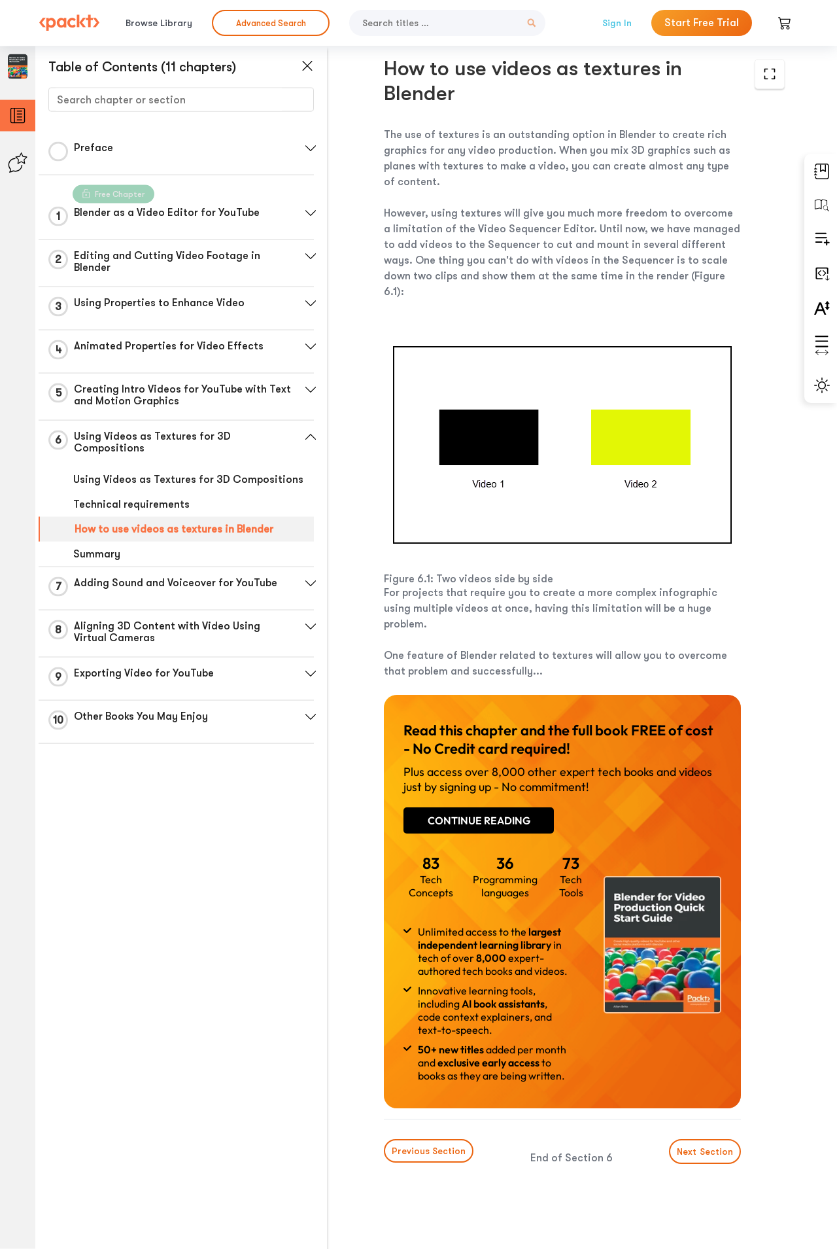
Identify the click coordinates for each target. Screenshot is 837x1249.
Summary (96, 554)
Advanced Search (271, 23)
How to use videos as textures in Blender (174, 529)
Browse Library (159, 23)
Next (705, 1151)
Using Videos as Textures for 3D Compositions (188, 479)
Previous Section (429, 1151)
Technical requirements (131, 504)
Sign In (617, 23)
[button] (310, 148)
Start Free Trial (701, 23)
